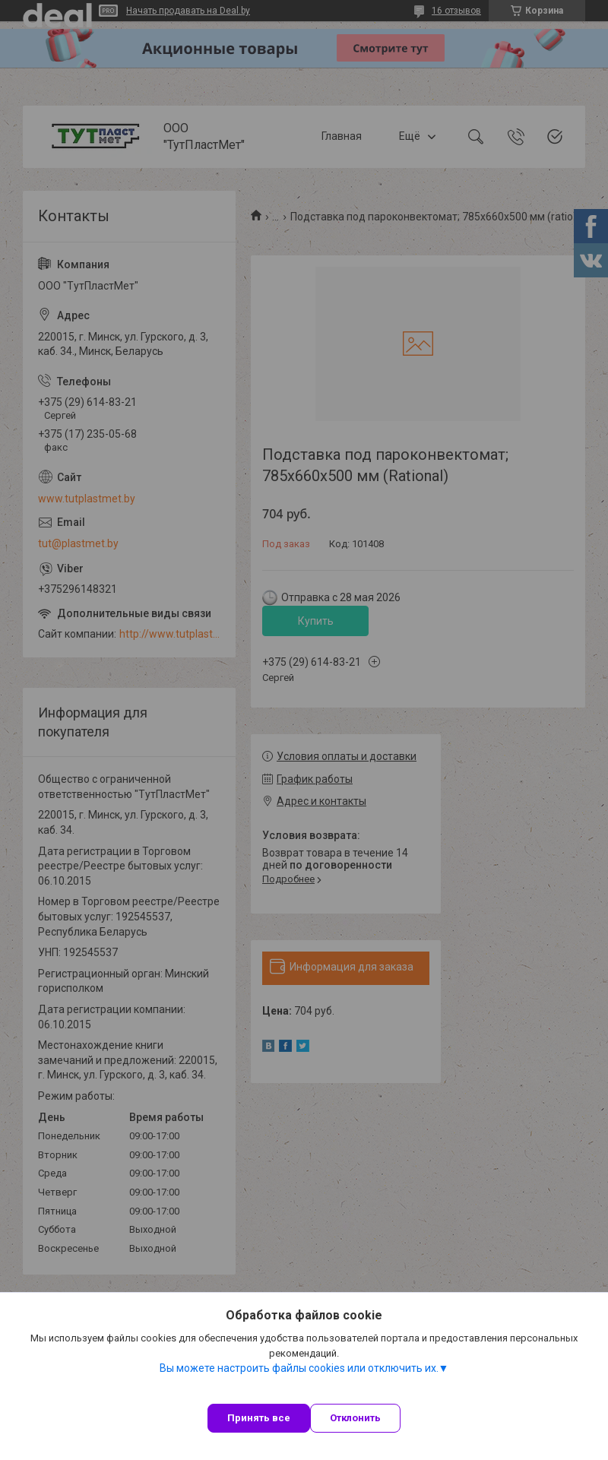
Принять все (258, 1418)
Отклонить (355, 1418)
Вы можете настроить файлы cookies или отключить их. (299, 1368)
